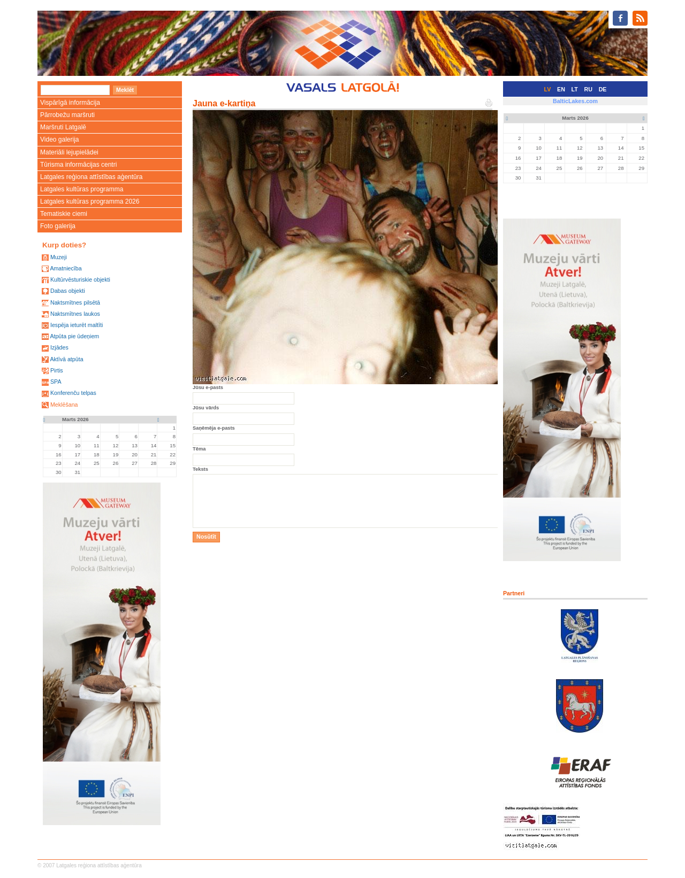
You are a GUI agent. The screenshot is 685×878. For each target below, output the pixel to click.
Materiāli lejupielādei (69, 152)
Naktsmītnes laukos (75, 313)
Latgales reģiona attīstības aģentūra (91, 177)
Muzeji (58, 257)
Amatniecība (65, 268)
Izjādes (59, 347)
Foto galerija (57, 226)
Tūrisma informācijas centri (78, 164)
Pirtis (56, 370)
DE (603, 89)
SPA (56, 381)
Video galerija (59, 139)
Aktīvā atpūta (66, 359)
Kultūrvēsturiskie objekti (80, 279)
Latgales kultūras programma (81, 189)
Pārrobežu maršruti (67, 115)
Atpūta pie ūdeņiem (74, 336)
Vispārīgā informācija (70, 102)
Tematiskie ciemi (63, 213)
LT (575, 89)
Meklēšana (64, 404)
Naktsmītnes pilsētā (75, 302)
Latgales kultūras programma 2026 (89, 201)
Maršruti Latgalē (63, 127)
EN (561, 89)
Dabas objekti (67, 291)
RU (588, 89)
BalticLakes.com (575, 101)
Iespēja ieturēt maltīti (76, 325)
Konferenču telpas (73, 393)
